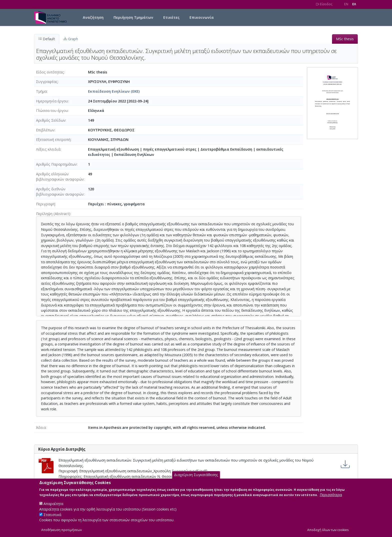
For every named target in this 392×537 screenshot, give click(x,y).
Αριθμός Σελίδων (51, 120)
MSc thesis (345, 38)
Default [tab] (46, 38)
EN (346, 4)
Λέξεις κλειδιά (48, 149)
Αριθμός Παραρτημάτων (56, 164)
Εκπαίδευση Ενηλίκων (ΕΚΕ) (114, 91)
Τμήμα (41, 91)
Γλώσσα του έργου (52, 110)
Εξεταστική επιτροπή (53, 139)
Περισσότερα (331, 499)
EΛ (354, 4)
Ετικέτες (171, 17)
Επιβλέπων (45, 130)
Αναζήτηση (93, 17)
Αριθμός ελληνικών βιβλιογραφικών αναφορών (60, 177)
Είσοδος (324, 4)
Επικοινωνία (202, 17)
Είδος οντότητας (50, 72)
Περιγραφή (45, 204)
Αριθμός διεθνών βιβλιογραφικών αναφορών (60, 192)
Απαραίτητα (53, 508)
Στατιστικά (52, 519)
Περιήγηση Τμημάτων (133, 17)
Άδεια (41, 427)
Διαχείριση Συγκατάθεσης (196, 479)
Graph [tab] (71, 38)
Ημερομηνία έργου (52, 101)
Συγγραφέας (47, 81)
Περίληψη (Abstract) (53, 213)
